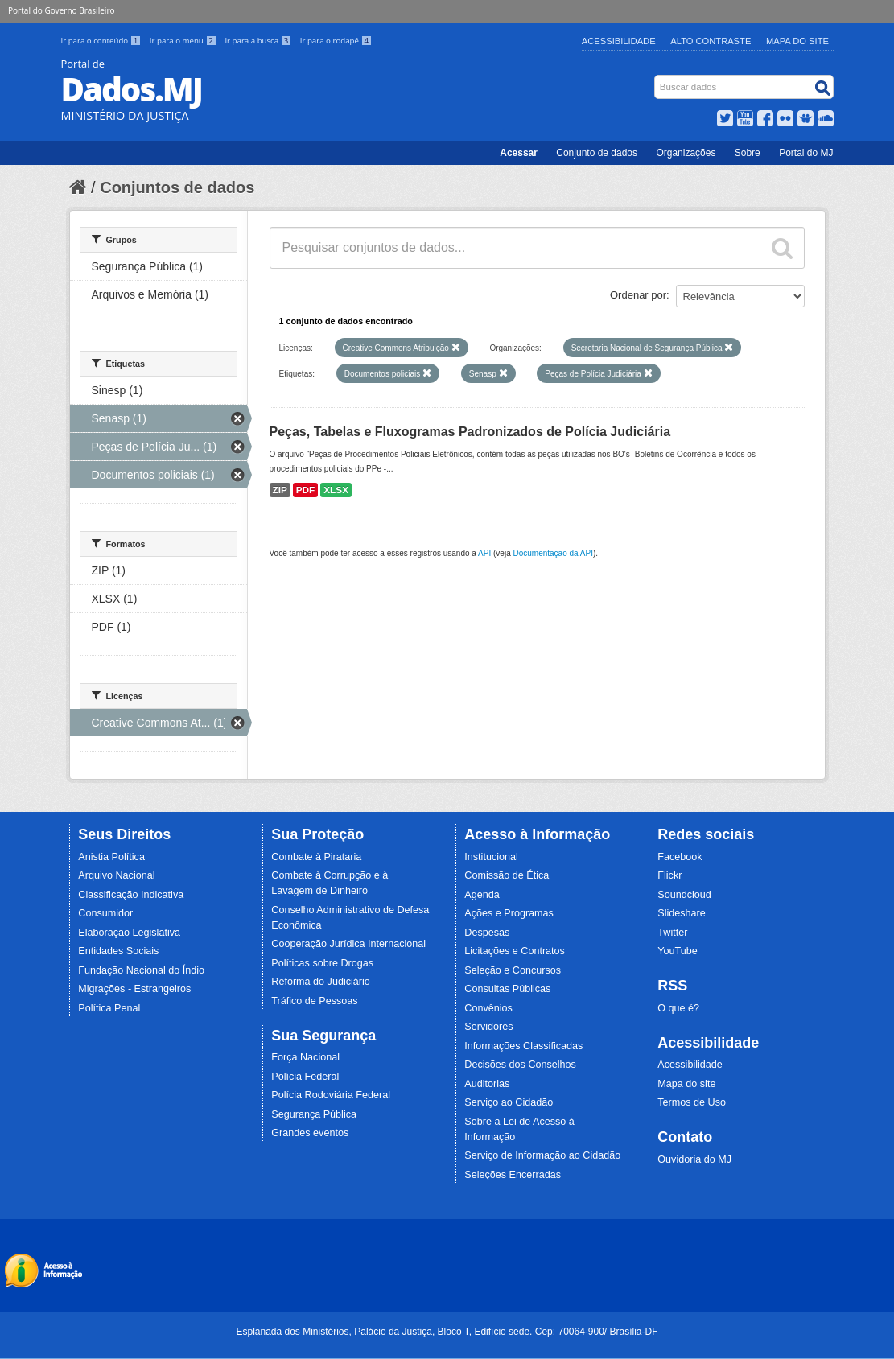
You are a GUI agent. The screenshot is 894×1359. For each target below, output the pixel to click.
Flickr (669, 875)
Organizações (685, 153)
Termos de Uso (691, 1102)
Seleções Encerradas (512, 1174)
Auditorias (486, 1083)
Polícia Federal (305, 1076)
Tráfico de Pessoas (314, 1001)
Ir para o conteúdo (102, 40)
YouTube (677, 951)
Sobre (747, 153)
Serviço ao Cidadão (508, 1102)
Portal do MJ (806, 153)
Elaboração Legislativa (129, 932)
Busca (655, 78)
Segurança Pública (313, 1114)
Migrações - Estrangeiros (134, 989)
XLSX (335, 490)
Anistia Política (111, 857)
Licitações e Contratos (514, 951)
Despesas (486, 932)
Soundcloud (684, 894)
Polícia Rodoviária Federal (330, 1095)
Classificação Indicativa (130, 894)
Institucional (491, 857)
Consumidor (105, 913)
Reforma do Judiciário (320, 981)
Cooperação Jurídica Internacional (348, 943)
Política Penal (109, 1008)
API (484, 553)
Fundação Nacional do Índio (141, 970)
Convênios (488, 1008)
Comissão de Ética (506, 875)
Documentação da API (553, 553)
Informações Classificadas (523, 1046)
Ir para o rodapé (336, 40)
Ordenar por (638, 295)
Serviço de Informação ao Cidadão (542, 1155)
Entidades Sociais (118, 951)
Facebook (679, 857)
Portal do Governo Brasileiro (61, 10)
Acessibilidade (619, 41)
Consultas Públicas (507, 989)
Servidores (488, 1026)
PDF (305, 490)
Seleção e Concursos (512, 970)
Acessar (519, 153)
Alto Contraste (710, 41)
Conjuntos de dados (177, 187)
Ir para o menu (184, 40)
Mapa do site (686, 1083)
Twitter (672, 932)
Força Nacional (305, 1057)
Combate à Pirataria (316, 857)
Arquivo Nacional (116, 875)
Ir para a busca (259, 40)
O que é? (678, 1008)
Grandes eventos (309, 1133)
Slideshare (681, 913)
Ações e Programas (509, 913)
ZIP (280, 490)
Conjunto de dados (596, 153)
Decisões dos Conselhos (520, 1064)
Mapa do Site (797, 41)
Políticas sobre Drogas (322, 963)
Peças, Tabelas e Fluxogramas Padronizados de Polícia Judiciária (470, 432)
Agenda (481, 894)
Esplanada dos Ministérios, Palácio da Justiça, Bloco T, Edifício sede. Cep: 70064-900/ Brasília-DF (446, 1331)
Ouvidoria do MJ (694, 1159)
